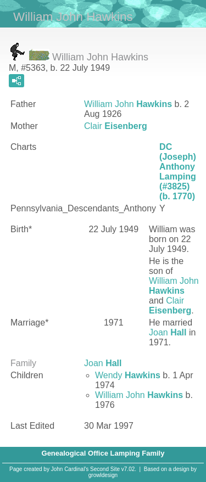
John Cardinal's (70, 469)
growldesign (103, 475)
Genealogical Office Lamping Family (103, 453)
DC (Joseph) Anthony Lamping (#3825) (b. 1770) (177, 171)
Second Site (105, 469)
